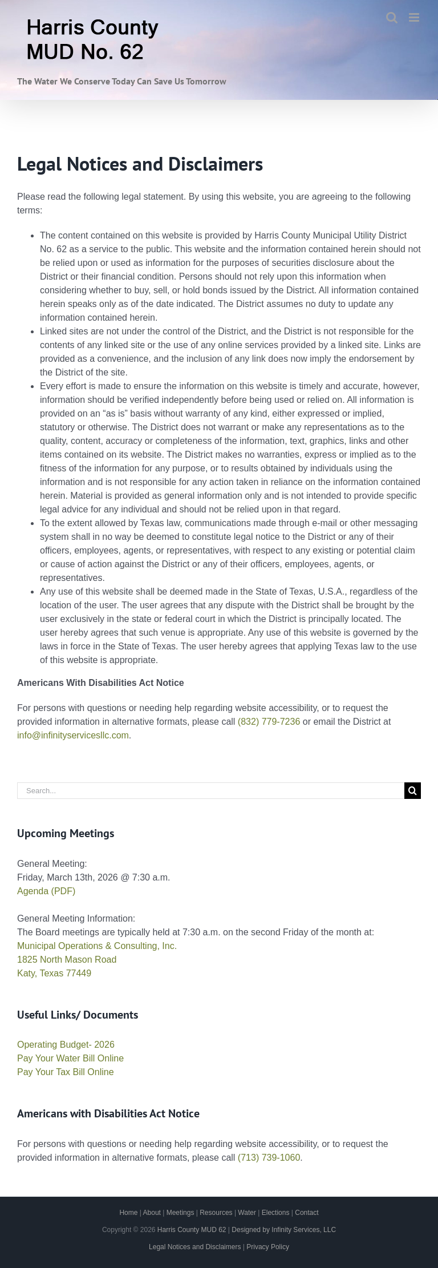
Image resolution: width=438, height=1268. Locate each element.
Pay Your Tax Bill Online (65, 1072)
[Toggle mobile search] (392, 17)
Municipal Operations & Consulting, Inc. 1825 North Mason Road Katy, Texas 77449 (97, 959)
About (152, 1213)
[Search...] (210, 790)
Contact (306, 1213)
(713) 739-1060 (269, 1157)
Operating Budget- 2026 (66, 1044)
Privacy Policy (267, 1247)
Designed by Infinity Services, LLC (284, 1230)
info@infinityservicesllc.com (73, 735)
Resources (216, 1213)
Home (128, 1213)
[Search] (412, 790)
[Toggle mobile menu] (415, 17)
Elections (276, 1213)
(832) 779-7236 (269, 721)
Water (247, 1213)
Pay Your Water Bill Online (70, 1058)
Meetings (180, 1213)
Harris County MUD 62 (191, 1230)
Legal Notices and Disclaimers (195, 1247)
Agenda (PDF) (46, 891)
